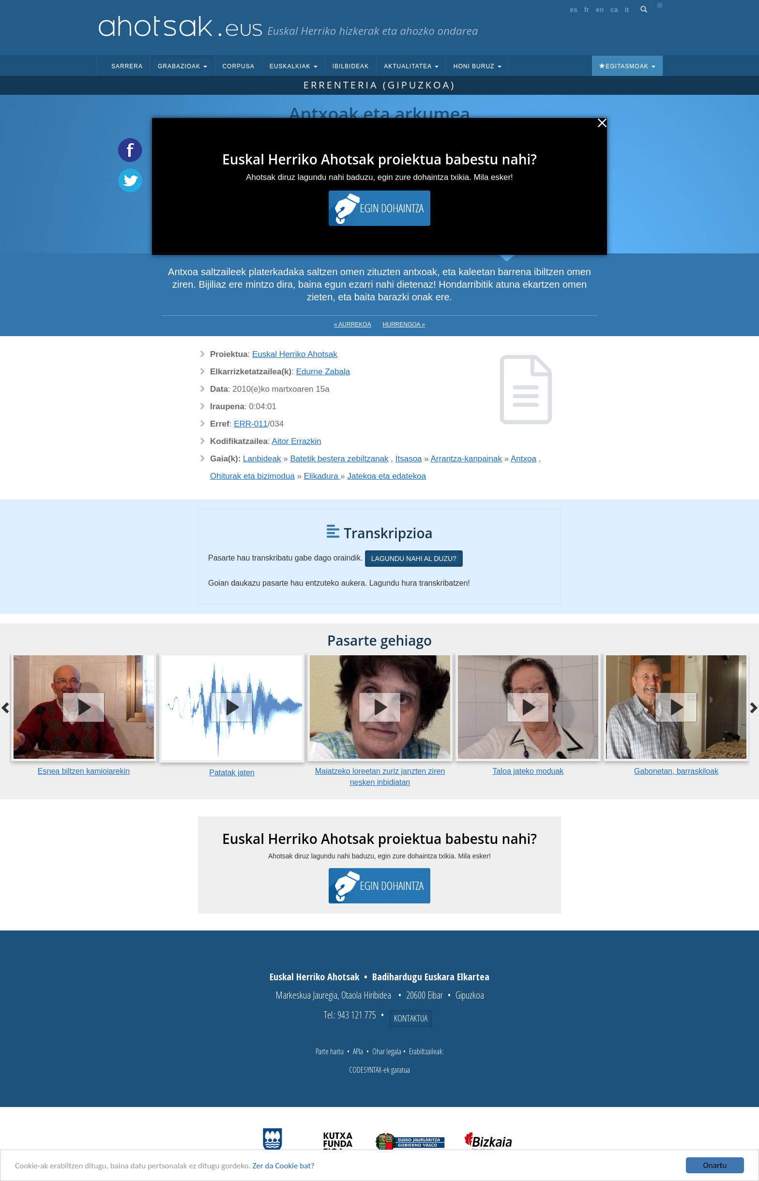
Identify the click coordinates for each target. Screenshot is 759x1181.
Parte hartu (330, 1051)
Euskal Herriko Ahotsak (294, 354)
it (627, 10)
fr (586, 10)
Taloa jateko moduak (528, 771)
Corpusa (238, 66)
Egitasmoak (627, 66)
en (600, 10)
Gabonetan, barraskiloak (676, 771)
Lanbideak (262, 458)
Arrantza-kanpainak (466, 458)
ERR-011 (251, 423)
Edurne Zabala (323, 371)
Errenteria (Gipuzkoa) (379, 84)
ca (614, 10)
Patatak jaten (231, 772)
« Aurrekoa (352, 324)
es (573, 10)
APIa (358, 1051)
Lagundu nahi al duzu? (413, 558)
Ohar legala (386, 1051)
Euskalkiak (294, 66)
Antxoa (523, 458)
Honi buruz (477, 66)
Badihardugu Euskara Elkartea (430, 976)
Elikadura (322, 476)
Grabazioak (182, 66)
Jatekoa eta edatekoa (387, 476)
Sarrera (127, 66)
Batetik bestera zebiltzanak (339, 458)
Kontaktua (410, 1018)
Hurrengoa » (404, 324)
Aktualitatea (411, 66)
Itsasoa (408, 458)
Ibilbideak (351, 66)
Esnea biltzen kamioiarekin (84, 771)
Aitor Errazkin (296, 441)
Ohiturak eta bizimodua (252, 476)
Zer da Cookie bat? (284, 1166)
